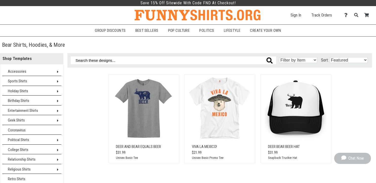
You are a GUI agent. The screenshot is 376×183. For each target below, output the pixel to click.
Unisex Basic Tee (127, 158)
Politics (206, 30)
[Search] (357, 15)
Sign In (296, 15)
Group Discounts (110, 30)
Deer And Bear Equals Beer (138, 146)
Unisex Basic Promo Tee (207, 158)
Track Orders (321, 15)
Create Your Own (265, 30)
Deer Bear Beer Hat (284, 146)
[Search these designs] (173, 60)
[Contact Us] (347, 15)
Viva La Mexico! (204, 146)
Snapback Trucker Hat (282, 158)
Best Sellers (146, 30)
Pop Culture (179, 30)
